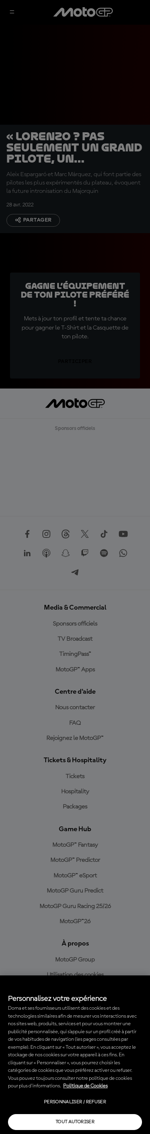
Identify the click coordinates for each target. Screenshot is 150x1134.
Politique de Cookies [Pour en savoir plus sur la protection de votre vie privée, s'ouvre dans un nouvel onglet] (85, 1086)
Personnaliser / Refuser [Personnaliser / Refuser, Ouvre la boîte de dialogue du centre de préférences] (75, 1102)
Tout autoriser (75, 1122)
